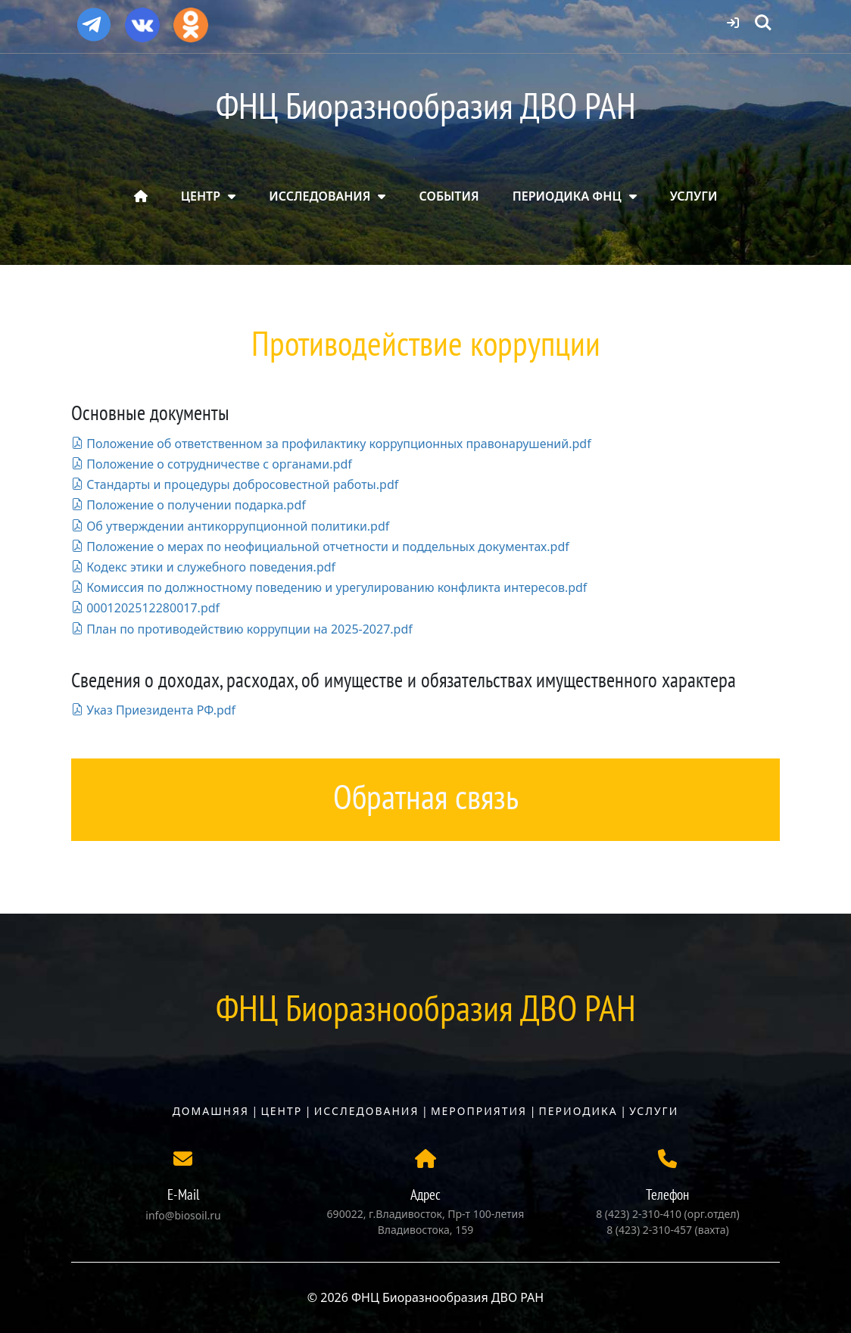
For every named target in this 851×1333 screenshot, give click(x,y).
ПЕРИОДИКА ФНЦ (567, 196)
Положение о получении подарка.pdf (188, 505)
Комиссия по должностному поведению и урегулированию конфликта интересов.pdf (329, 587)
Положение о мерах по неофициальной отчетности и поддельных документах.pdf (320, 546)
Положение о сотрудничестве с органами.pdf (211, 464)
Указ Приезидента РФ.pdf (153, 710)
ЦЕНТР (200, 196)
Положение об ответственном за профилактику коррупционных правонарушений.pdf (331, 443)
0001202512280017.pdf (145, 608)
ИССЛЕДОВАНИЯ (319, 196)
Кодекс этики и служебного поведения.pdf (203, 567)
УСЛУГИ (694, 196)
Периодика (578, 1111)
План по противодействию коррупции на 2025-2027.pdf (242, 629)
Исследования (366, 1111)
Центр (281, 1111)
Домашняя (211, 1111)
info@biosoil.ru (182, 1215)
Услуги (653, 1111)
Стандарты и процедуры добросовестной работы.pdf (234, 484)
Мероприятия (479, 1111)
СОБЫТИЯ (449, 196)
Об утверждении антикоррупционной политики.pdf (230, 526)
